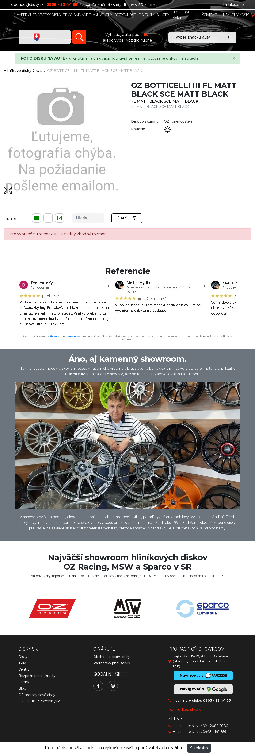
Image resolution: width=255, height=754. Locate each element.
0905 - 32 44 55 (217, 700)
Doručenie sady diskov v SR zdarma (122, 5)
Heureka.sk (73, 336)
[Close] (233, 58)
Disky (23, 657)
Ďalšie (127, 218)
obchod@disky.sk (27, 4)
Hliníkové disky (17, 70)
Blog (22, 688)
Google (54, 336)
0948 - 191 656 (214, 732)
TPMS (23, 663)
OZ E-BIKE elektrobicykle (39, 701)
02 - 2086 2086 (215, 726)
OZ (39, 70)
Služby (24, 682)
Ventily (24, 669)
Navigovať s (203, 689)
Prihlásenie (233, 4)
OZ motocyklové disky (37, 695)
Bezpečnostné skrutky (37, 676)
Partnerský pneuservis (111, 663)
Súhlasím (199, 748)
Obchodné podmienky (111, 657)
